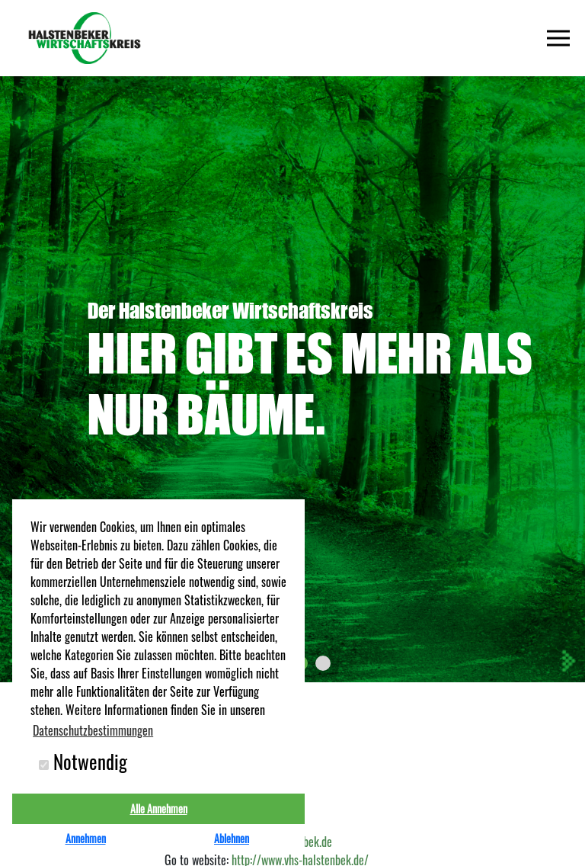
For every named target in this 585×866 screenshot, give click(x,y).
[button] (323, 663)
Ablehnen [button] (231, 838)
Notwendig (83, 762)
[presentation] (567, 661)
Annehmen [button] (86, 838)
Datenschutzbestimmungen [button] (93, 730)
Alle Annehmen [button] (158, 808)
